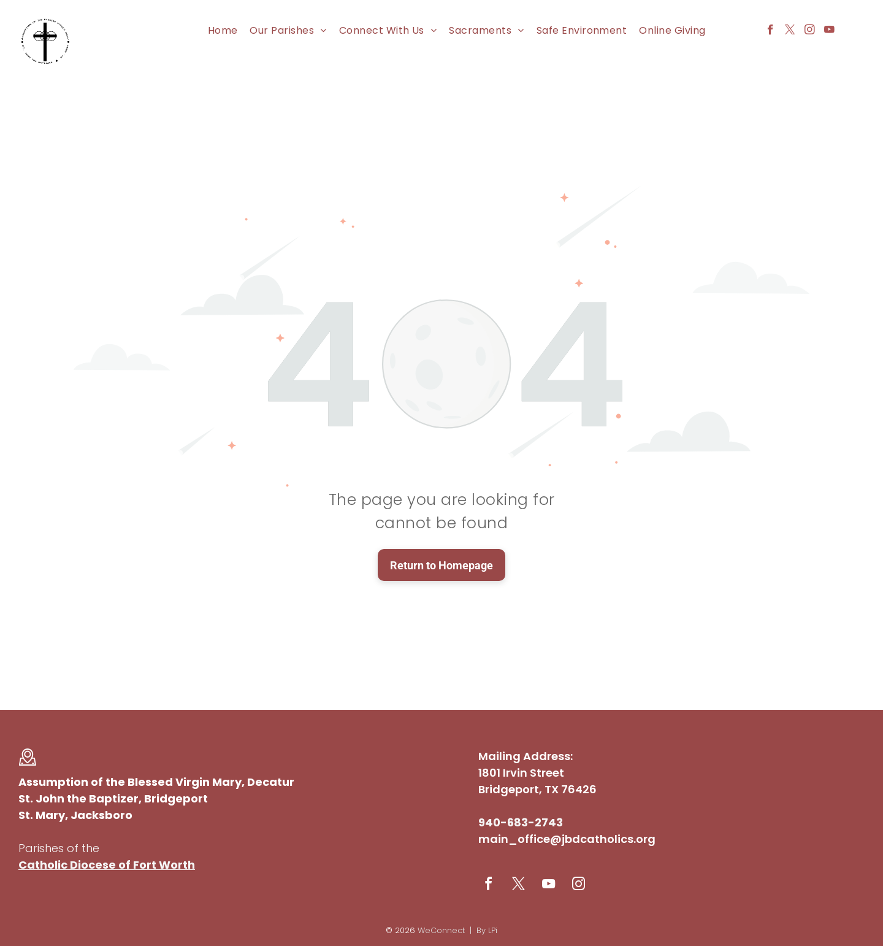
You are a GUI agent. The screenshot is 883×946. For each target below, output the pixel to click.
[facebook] (770, 31)
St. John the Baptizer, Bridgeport (113, 798)
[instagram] (809, 31)
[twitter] (790, 31)
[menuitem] (223, 30)
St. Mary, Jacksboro (75, 815)
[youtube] (829, 31)
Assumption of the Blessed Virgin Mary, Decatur (156, 782)
